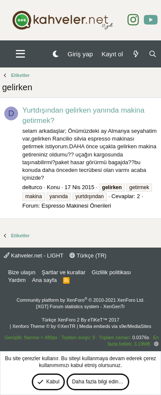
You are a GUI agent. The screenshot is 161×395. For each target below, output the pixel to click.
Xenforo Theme (44, 326)
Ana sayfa (44, 280)
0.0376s (140, 337)
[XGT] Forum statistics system (80, 306)
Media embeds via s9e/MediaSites (115, 326)
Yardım (17, 280)
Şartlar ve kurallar (63, 272)
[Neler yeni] (135, 54)
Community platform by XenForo (81, 300)
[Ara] (152, 54)
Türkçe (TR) (88, 255)
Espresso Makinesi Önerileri (76, 205)
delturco (32, 187)
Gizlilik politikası (111, 272)
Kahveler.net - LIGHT (34, 255)
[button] (20, 54)
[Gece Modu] (55, 54)
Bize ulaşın (22, 272)
